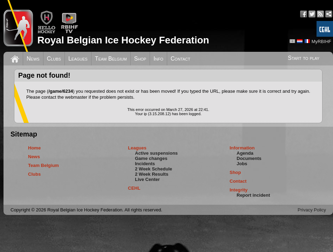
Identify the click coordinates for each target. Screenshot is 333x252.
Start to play (303, 58)
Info (158, 59)
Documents (249, 158)
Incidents (145, 163)
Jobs (242, 163)
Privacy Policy (312, 209)
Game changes (151, 158)
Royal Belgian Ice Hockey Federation (123, 40)
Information (242, 147)
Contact (180, 59)
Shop (140, 59)
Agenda (245, 153)
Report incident (253, 195)
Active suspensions (156, 153)
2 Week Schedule (153, 169)
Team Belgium (111, 59)
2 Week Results (151, 174)
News (33, 59)
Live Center (147, 179)
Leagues (78, 59)
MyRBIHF (321, 41)
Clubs (54, 59)
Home (34, 147)
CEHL (134, 188)
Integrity (238, 189)
